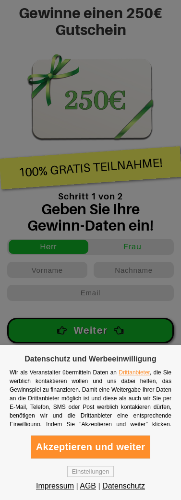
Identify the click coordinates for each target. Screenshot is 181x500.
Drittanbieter (134, 372)
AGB (88, 486)
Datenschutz (123, 486)
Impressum (55, 486)
